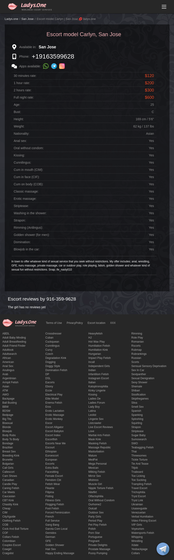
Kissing (92, 394)
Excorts (49, 463)
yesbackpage (139, 549)
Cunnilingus (52, 345)
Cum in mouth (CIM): (28, 170)
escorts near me (55, 443)
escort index (52, 435)
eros (48, 406)
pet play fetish (97, 524)
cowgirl (7, 549)
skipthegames (140, 398)
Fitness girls (52, 500)
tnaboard (137, 471)
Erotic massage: (25, 198)
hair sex (50, 549)
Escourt (50, 447)
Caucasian (8, 496)
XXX (113, 323)
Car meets (8, 492)
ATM (5, 390)
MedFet (93, 459)
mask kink (94, 439)
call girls (8, 467)
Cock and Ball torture (15, 528)
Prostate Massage (99, 549)
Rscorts (136, 345)
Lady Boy (94, 406)
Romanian (137, 341)
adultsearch (9, 353)
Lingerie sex (96, 419)
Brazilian (7, 447)
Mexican (93, 467)
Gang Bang (52, 524)
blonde (6, 427)
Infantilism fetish (98, 374)
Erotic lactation (54, 410)
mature (92, 455)
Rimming (136, 333)
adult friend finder (14, 345)
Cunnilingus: (22, 162)
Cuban (49, 337)
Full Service (52, 520)
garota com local (56, 528)
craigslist (8, 553)
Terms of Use (54, 323)
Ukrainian (137, 504)
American (8, 362)
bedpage (7, 414)
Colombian (8, 541)
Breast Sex (9, 451)
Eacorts (50, 382)
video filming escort (143, 520)
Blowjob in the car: (27, 249)
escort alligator (54, 427)
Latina (92, 410)
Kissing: (19, 155)
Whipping (137, 537)
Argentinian (9, 378)
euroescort (51, 455)
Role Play (137, 337)
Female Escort (54, 476)
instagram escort (98, 378)
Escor (48, 423)
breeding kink (10, 455)
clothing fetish (11, 520)
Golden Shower (54, 545)
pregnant (93, 541)
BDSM (6, 410)
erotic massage (54, 414)
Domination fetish (56, 370)
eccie (48, 390)
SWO (134, 443)
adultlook (8, 349)
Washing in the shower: (30, 213)
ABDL (6, 333)
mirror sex (94, 476)
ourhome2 (94, 504)
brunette (7, 459)
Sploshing (137, 419)
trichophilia (138, 492)
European (51, 459)
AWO (5, 394)
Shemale (136, 386)
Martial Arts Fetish (99, 435)
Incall (91, 362)
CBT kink (8, 500)
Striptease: (21, 206)
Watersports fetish (142, 532)
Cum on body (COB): (29, 184)
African (6, 358)
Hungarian (94, 353)
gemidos (50, 532)
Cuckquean (52, 341)
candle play (9, 484)
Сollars (135, 553)
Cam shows (9, 476)
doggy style (52, 366)
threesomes (139, 455)
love (91, 431)
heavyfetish (95, 333)
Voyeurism (137, 528)
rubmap (136, 349)
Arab (5, 374)
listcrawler (94, 423)
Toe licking (138, 476)
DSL (48, 378)
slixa (134, 402)
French (49, 516)
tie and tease (139, 463)
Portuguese (95, 537)
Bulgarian (8, 463)
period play (95, 520)
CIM (4, 512)
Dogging (50, 362)
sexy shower (139, 382)
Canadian (8, 480)
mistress (93, 480)
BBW (5, 406)
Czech (49, 353)
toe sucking (138, 480)
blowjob (7, 431)
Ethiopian (51, 451)
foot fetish (52, 508)
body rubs (9, 435)
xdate (134, 545)
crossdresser (53, 333)
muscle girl (95, 484)
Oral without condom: (29, 148)
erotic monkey (54, 419)
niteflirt (92, 492)
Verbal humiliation (142, 516)
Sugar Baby (138, 435)
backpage (8, 398)
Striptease (137, 431)
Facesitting (51, 471)
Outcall (92, 508)
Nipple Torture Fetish (101, 488)
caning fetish (10, 488)
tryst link (137, 500)
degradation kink (55, 358)
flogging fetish (54, 504)
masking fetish (97, 443)
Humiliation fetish (99, 345)
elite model (52, 398)
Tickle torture (139, 459)
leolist (92, 414)
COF (5, 532)
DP (47, 374)
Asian (5, 386)
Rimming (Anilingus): (28, 227)
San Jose (27, 19)
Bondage (7, 443)
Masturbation (96, 451)
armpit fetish (10, 382)
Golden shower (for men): (32, 235)
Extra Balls (51, 467)
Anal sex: (20, 141)
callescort (8, 471)
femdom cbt (53, 480)
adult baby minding (14, 337)
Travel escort (139, 488)
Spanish (136, 410)
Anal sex (7, 366)
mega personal (97, 463)
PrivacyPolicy (75, 323)
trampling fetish (141, 484)
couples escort (11, 545)
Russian (136, 358)
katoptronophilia (98, 386)
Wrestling (137, 541)
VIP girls (136, 524)
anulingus (8, 370)
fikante (49, 488)
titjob (134, 467)
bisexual (7, 423)
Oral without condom (101, 500)
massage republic (99, 447)
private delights (97, 545)
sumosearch (139, 439)
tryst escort (138, 496)
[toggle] (163, 549)
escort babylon (54, 431)
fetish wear (52, 484)
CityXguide (9, 516)
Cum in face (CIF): (27, 177)
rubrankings (139, 353)
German (50, 537)
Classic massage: (26, 191)
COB (5, 524)
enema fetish (53, 402)
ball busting (9, 402)
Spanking (137, 414)
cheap (6, 508)
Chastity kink (10, 504)
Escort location (97, 323)
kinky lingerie (96, 390)
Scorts (135, 362)
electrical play (53, 394)
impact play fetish (99, 358)
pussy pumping (97, 553)
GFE (48, 541)
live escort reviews (100, 427)
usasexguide (139, 508)
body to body (10, 439)
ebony (49, 386)
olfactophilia (95, 496)
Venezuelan (138, 512)
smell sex (137, 406)
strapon (136, 427)
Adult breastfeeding (14, 341)
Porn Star (94, 532)
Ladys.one (11, 19)
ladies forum (96, 402)
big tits (6, 419)
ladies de (94, 398)
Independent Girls (99, 366)
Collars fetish (10, 537)
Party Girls (94, 516)
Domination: (22, 242)
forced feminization (57, 512)
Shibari (135, 390)
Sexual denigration (142, 378)
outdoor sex (96, 512)
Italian (92, 382)
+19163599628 (53, 56)
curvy (48, 349)
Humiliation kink (98, 349)
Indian (92, 370)
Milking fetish (96, 471)
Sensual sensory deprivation (149, 366)
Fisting (49, 496)
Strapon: (20, 220)
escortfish (51, 439)
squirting (136, 423)
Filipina (49, 492)
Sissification (138, 394)
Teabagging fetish (142, 447)
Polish (92, 528)
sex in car (137, 370)
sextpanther (138, 374)
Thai (134, 451)
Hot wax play (96, 341)
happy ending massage (59, 553)
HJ (90, 337)
